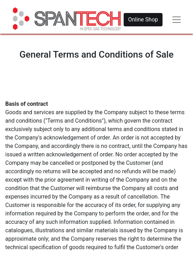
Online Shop (143, 19)
